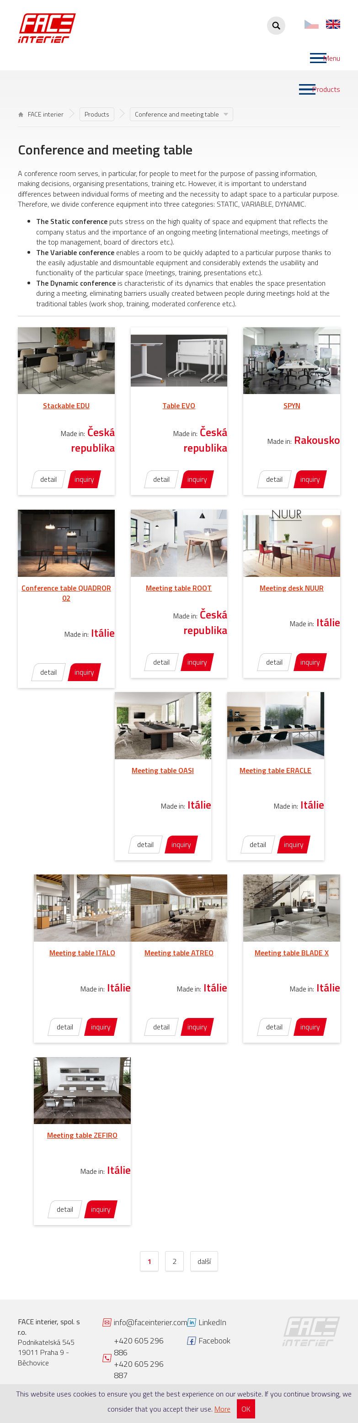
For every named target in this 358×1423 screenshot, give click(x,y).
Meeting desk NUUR (292, 587)
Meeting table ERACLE (275, 770)
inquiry (84, 479)
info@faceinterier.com (150, 1322)
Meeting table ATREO (179, 952)
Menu (331, 58)
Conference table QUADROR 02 (66, 592)
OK (246, 1408)
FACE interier (41, 114)
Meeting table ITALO (82, 952)
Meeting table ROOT (179, 587)
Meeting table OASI (163, 770)
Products (326, 89)
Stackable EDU (66, 405)
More (222, 1408)
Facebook (214, 1340)
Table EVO (178, 405)
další (204, 1261)
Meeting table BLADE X (292, 952)
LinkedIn (212, 1322)
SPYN (291, 405)
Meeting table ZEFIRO (82, 1135)
